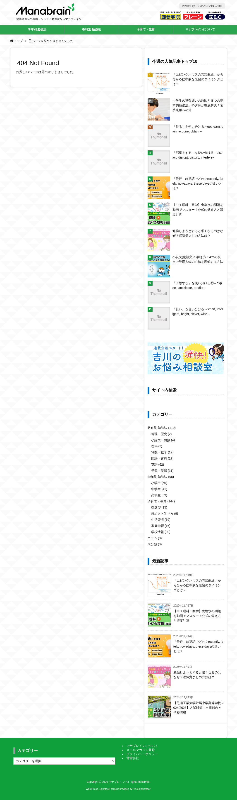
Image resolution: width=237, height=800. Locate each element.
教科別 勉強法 (162, 428)
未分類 (155, 544)
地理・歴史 (161, 434)
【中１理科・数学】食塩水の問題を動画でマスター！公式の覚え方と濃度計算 (197, 209)
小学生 (159, 483)
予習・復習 (162, 470)
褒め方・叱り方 (164, 513)
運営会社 (132, 758)
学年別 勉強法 (161, 477)
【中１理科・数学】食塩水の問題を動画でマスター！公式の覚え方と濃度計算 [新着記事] (197, 615)
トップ (18, 41)
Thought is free (142, 789)
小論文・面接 (163, 440)
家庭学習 (160, 526)
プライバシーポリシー (142, 754)
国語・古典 (162, 458)
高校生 (159, 495)
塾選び (159, 507)
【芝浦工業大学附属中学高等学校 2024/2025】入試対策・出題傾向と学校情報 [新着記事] (198, 707)
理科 (156, 446)
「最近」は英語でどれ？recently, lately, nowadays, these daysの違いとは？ (197, 183)
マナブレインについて (142, 746)
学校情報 (160, 532)
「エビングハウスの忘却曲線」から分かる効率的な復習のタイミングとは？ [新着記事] (197, 585)
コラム (155, 538)
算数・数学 (162, 452)
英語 (157, 464)
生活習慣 (160, 519)
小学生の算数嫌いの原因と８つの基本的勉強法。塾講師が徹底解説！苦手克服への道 (197, 105)
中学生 (159, 489)
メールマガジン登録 (140, 750)
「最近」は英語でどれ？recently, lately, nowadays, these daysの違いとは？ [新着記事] (198, 646)
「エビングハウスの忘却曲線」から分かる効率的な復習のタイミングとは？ (197, 79)
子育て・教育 (161, 501)
